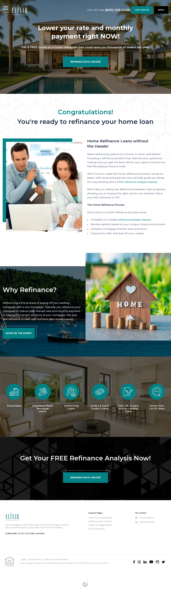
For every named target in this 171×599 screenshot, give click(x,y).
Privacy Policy (35, 559)
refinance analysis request (134, 219)
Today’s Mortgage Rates (100, 525)
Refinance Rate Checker (100, 521)
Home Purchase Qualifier (100, 518)
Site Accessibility (96, 529)
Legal (23, 559)
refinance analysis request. (141, 182)
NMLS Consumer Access (56, 559)
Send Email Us (147, 518)
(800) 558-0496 (117, 10)
